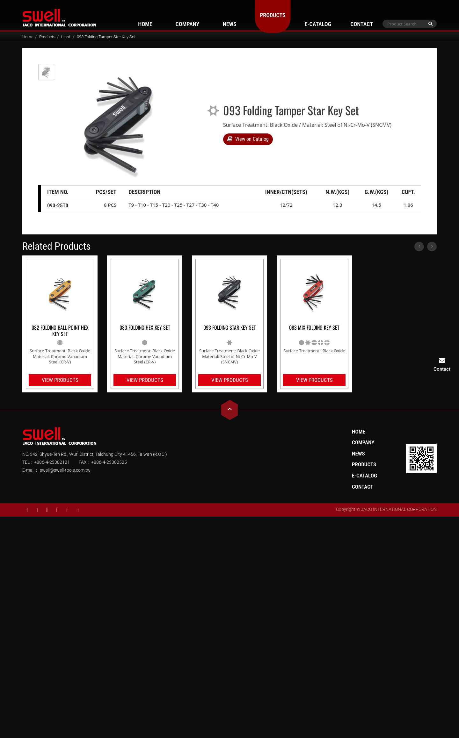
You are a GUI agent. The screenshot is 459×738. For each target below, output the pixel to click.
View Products (60, 380)
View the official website (244, 598)
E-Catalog (318, 24)
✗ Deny (229, 546)
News (230, 24)
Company (188, 24)
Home (145, 24)
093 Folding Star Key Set (229, 327)
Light (65, 36)
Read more (202, 598)
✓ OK (317, 733)
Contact (361, 24)
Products (273, 15)
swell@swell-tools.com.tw (65, 470)
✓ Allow (229, 538)
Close (229, 521)
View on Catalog (248, 139)
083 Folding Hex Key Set (145, 327)
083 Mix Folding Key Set (314, 327)
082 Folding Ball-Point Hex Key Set (60, 331)
